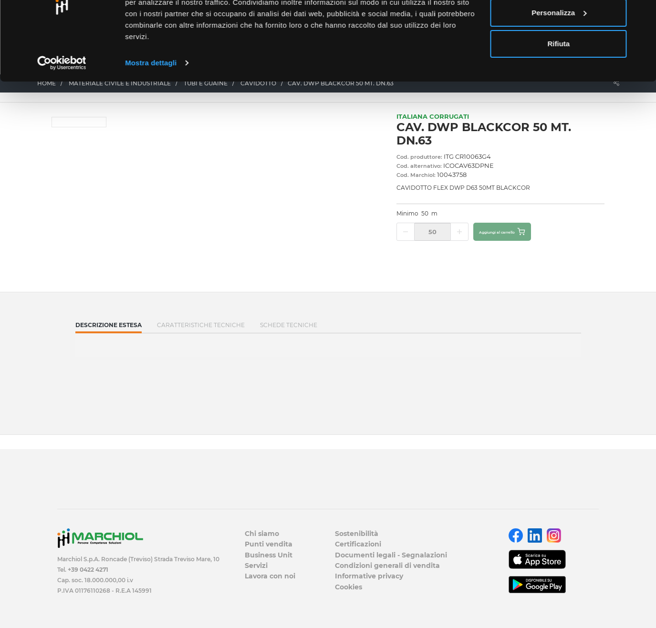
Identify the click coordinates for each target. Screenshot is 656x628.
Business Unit (268, 555)
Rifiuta (559, 87)
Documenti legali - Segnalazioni (391, 555)
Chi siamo (262, 533)
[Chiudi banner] (641, 14)
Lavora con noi (270, 576)
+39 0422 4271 (88, 569)
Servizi (256, 565)
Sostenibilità (356, 533)
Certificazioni (358, 544)
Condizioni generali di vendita (387, 565)
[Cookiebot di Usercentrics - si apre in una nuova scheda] (62, 107)
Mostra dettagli (151, 107)
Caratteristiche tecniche (201, 325)
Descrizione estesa (108, 327)
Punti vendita (268, 544)
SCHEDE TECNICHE (288, 325)
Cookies (348, 587)
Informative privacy (369, 576)
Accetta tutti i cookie (559, 25)
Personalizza (558, 56)
